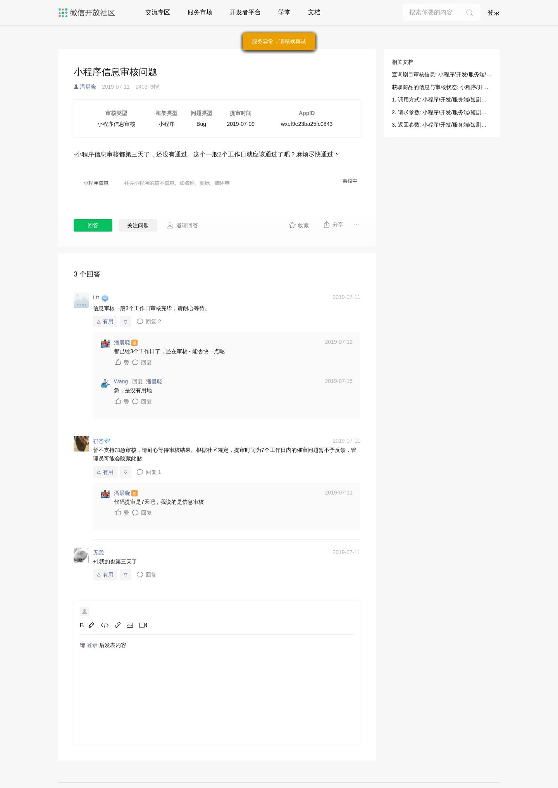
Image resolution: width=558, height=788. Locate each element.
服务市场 (200, 12)
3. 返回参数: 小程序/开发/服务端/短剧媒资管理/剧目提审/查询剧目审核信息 (442, 125)
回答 (93, 225)
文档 (314, 12)
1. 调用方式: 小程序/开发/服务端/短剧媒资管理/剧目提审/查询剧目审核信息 (442, 99)
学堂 (284, 12)
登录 (493, 12)
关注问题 (138, 225)
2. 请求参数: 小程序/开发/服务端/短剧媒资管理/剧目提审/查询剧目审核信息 (442, 112)
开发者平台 (245, 12)
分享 (333, 224)
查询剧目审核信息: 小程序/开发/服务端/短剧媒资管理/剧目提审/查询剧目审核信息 (442, 74)
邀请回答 (182, 225)
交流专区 (157, 12)
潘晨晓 (88, 87)
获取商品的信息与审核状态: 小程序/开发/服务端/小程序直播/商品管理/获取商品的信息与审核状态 (442, 87)
